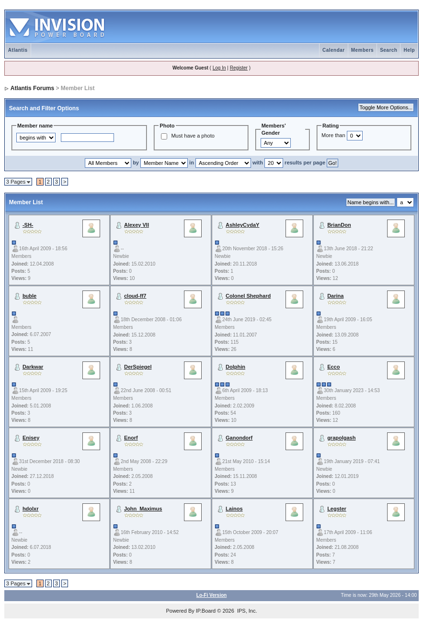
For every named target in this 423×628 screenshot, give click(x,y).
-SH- (28, 225)
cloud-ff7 (135, 296)
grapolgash (341, 438)
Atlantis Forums (32, 88)
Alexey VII (136, 225)
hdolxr (31, 509)
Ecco (333, 367)
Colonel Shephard (248, 296)
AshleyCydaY (242, 225)
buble (29, 296)
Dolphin (235, 367)
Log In (219, 67)
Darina (335, 296)
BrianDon (339, 225)
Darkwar (33, 367)
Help (409, 50)
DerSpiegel (137, 367)
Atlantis (18, 50)
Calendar (333, 50)
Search (388, 50)
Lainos (234, 509)
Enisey (31, 438)
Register (239, 67)
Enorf (131, 438)
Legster (336, 509)
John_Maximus (143, 509)
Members (362, 50)
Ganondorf (239, 438)
